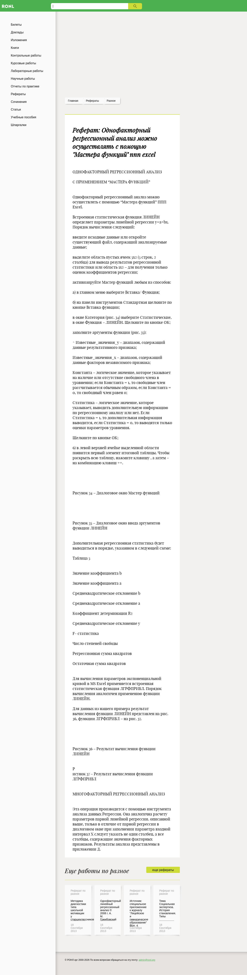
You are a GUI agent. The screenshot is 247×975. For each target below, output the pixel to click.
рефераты (92, 100)
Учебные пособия (23, 117)
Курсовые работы (23, 63)
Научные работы (23, 78)
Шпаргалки (18, 125)
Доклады (17, 32)
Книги (15, 47)
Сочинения (19, 101)
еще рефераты (163, 870)
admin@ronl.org (147, 960)
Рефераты (18, 94)
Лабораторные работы (27, 71)
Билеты (16, 24)
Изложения (19, 40)
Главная (73, 100)
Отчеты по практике (25, 86)
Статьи (16, 109)
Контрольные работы (26, 55)
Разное (111, 100)
